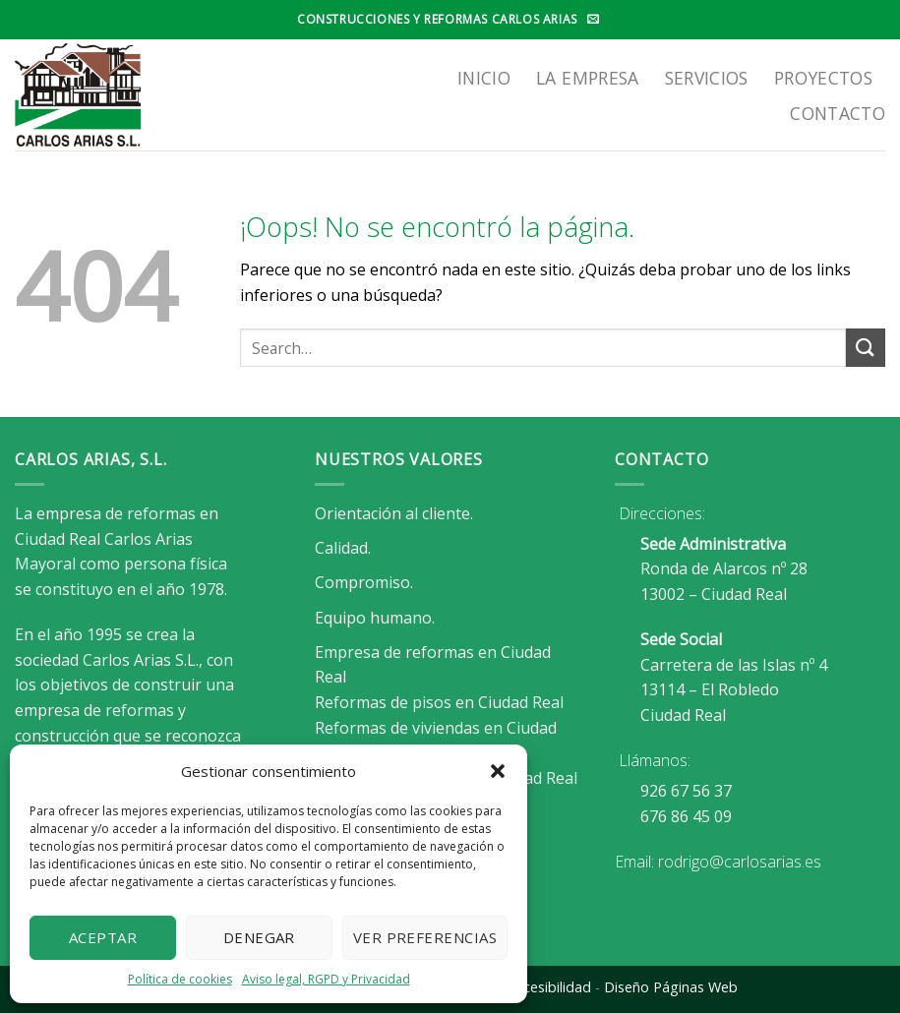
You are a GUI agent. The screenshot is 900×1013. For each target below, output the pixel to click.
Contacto (837, 113)
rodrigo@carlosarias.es (739, 861)
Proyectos (823, 77)
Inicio (483, 77)
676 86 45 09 (686, 816)
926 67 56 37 (686, 791)
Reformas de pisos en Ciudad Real (439, 702)
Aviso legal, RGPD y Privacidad (326, 979)
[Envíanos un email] (593, 20)
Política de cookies (180, 979)
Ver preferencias (425, 937)
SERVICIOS (707, 77)
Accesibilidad (549, 987)
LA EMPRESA (587, 77)
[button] (498, 771)
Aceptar (103, 937)
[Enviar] (865, 347)
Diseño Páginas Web (671, 987)
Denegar (259, 937)
